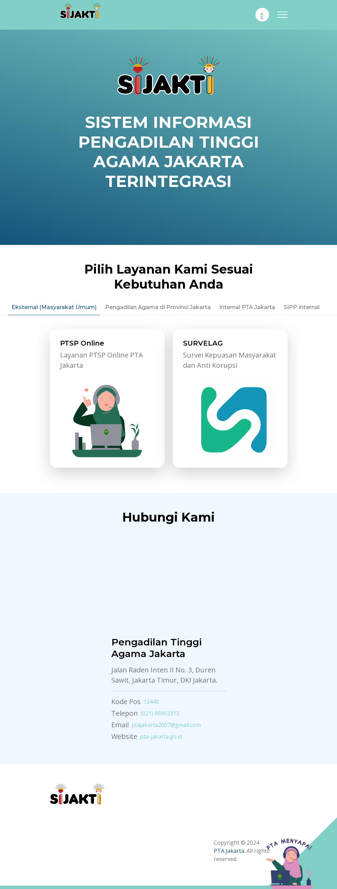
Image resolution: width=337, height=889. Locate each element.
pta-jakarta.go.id (161, 736)
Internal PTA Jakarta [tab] (247, 307)
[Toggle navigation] (282, 15)
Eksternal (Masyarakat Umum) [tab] (54, 307)
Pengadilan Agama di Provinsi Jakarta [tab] (158, 307)
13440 (151, 701)
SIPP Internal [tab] (302, 307)
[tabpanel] (168, 402)
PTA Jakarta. (229, 851)
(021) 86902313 (160, 713)
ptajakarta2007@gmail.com (166, 725)
